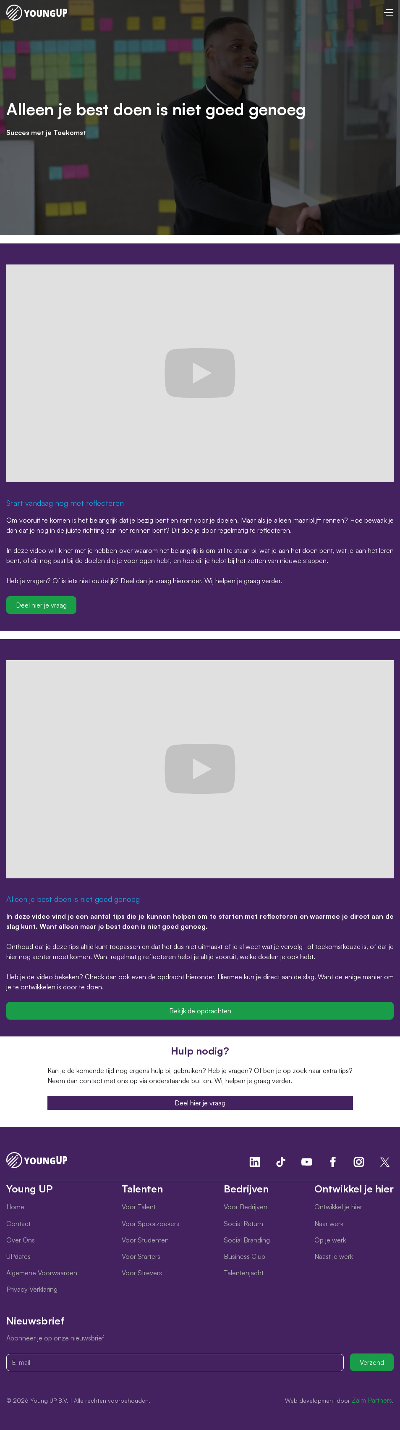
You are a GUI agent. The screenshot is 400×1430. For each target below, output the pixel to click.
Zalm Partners (372, 1400)
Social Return (243, 1223)
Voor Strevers (142, 1273)
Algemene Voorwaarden (41, 1273)
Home (15, 1207)
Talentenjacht (244, 1273)
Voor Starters (141, 1256)
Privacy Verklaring (32, 1289)
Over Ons (20, 1240)
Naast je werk (333, 1256)
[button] (388, 12)
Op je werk (330, 1240)
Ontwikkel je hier (338, 1207)
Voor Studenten (145, 1240)
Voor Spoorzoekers (150, 1223)
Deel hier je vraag (41, 605)
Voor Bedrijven (245, 1207)
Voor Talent (139, 1207)
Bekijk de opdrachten (200, 1011)
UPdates (18, 1256)
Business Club (244, 1256)
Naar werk (328, 1223)
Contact (18, 1223)
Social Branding (247, 1240)
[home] (36, 13)
